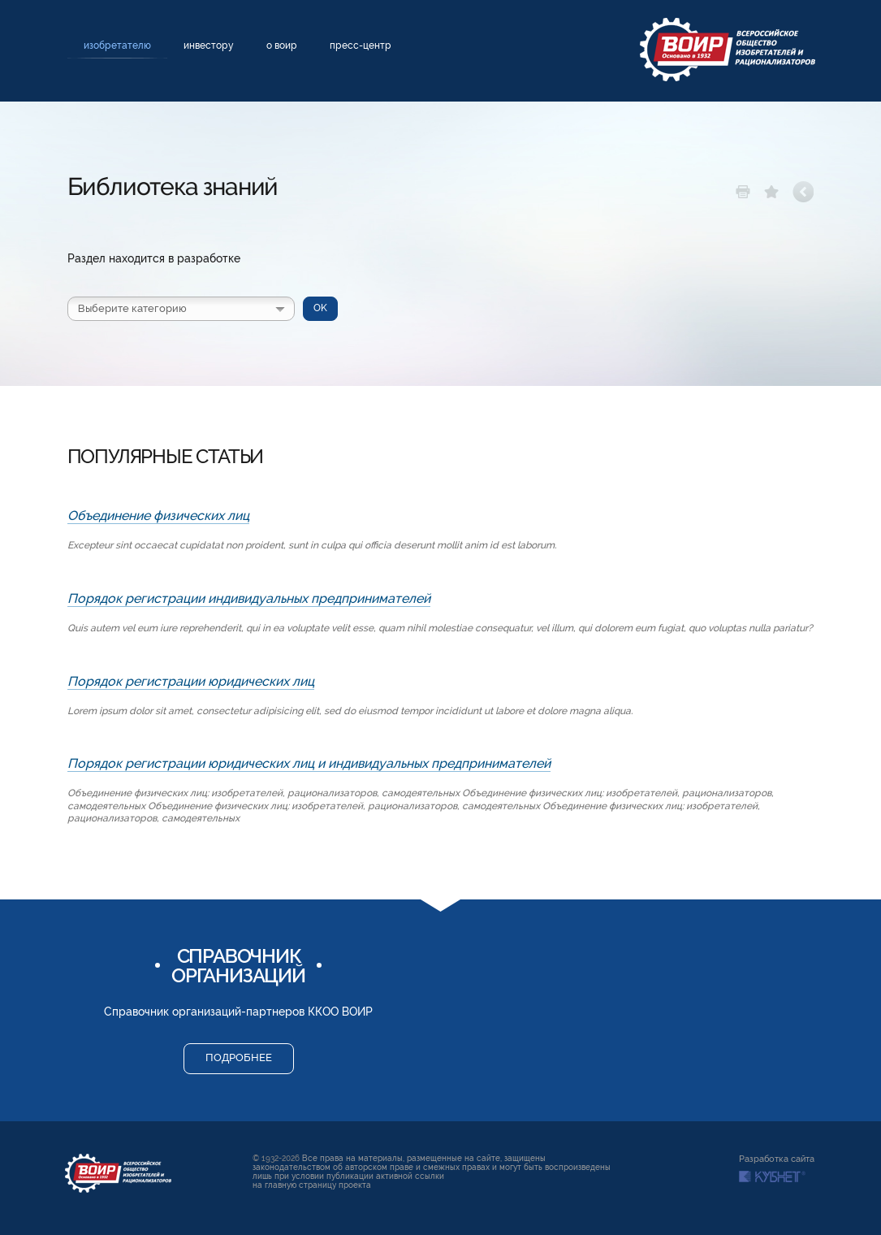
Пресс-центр (360, 45)
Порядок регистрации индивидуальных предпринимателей (248, 598)
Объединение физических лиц (158, 515)
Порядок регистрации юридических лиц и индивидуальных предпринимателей (309, 763)
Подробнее (238, 1057)
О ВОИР (281, 45)
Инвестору (209, 45)
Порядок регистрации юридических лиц (190, 681)
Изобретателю (117, 45)
